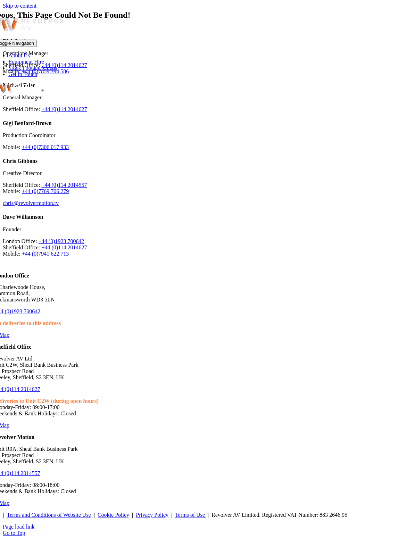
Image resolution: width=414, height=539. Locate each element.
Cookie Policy (113, 515)
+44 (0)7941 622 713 (45, 254)
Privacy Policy (152, 515)
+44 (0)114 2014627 (64, 109)
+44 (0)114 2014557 (64, 185)
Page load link (19, 527)
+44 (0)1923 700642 (61, 241)
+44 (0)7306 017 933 (45, 147)
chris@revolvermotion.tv (31, 203)
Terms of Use (190, 515)
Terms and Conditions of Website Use (49, 515)
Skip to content (19, 6)
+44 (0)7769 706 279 (45, 191)
